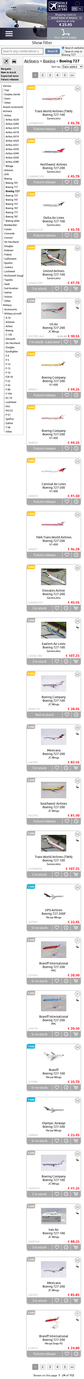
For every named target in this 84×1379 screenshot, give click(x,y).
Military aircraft (13, 313)
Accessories (10, 309)
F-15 (8, 368)
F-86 (8, 389)
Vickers (8, 296)
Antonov (8, 170)
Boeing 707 (12, 183)
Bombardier (10, 225)
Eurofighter (12, 351)
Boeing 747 (12, 199)
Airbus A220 (12, 119)
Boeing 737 (12, 195)
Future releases (10, 79)
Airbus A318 (12, 132)
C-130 (9, 334)
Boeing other (13, 220)
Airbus (7, 115)
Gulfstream (10, 258)
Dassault (10, 339)
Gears (7, 98)
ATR (6, 174)
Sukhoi (8, 292)
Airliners (7, 111)
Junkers (8, 267)
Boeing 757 (12, 204)
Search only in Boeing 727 (72, 53)
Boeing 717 (12, 187)
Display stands (12, 94)
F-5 (7, 360)
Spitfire (10, 419)
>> (72, 75)
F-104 (9, 393)
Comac (8, 229)
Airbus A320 (12, 140)
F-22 (8, 381)
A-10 (8, 317)
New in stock (8, 72)
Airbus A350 (12, 157)
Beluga (9, 166)
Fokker (8, 254)
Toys (6, 90)
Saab (7, 284)
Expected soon (9, 76)
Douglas (8, 246)
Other (7, 102)
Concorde (9, 233)
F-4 (7, 355)
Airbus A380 (12, 161)
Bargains (6, 68)
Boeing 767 (12, 208)
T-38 (8, 427)
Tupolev (8, 280)
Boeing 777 (12, 212)
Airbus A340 (12, 153)
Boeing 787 (12, 216)
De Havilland (11, 242)
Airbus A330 (12, 149)
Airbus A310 (12, 128)
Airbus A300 (12, 123)
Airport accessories (13, 107)
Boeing (8, 178)
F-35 (8, 385)
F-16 (8, 372)
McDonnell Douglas (15, 275)
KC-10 (9, 398)
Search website (74, 47)
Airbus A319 (12, 136)
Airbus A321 (12, 145)
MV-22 (9, 410)
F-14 (8, 364)
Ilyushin (8, 263)
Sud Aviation (11, 288)
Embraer (8, 250)
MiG (8, 406)
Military (7, 305)
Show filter (42, 42)
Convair (8, 237)
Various (7, 86)
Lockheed (9, 271)
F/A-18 (9, 376)
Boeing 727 (13, 191)
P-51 (8, 414)
